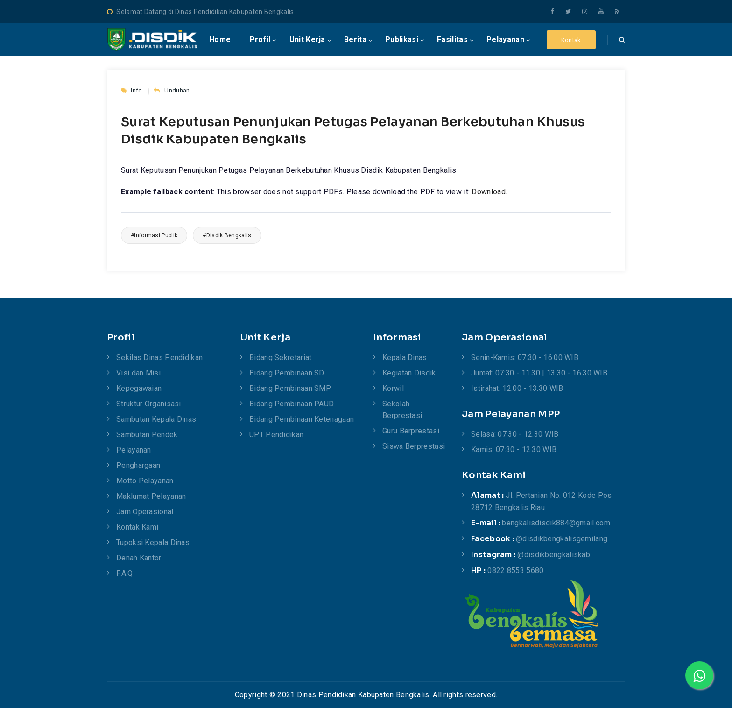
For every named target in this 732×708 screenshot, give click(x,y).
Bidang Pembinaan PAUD (291, 403)
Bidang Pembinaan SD (286, 372)
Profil (260, 39)
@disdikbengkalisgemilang (561, 538)
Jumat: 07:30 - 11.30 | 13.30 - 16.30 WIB (539, 372)
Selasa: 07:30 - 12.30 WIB (515, 434)
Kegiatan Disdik (409, 372)
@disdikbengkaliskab (553, 554)
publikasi (401, 39)
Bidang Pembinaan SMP (290, 388)
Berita (355, 39)
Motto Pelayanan (145, 480)
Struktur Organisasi (148, 403)
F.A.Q (124, 573)
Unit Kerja (307, 39)
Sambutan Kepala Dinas (156, 419)
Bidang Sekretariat (280, 357)
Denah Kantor (139, 557)
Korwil (393, 388)
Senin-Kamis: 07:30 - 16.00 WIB (524, 357)
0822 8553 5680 (515, 570)
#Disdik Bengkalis (227, 235)
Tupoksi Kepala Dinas (153, 542)
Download (488, 191)
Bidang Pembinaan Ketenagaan (301, 419)
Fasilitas (452, 39)
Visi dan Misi (138, 372)
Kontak (571, 39)
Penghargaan (138, 465)
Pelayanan (505, 39)
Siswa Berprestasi (413, 446)
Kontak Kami (137, 527)
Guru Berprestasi (410, 430)
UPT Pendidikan (276, 434)
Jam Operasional (145, 511)
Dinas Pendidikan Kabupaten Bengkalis (363, 694)
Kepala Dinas (404, 357)
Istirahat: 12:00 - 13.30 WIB (517, 388)
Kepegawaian (139, 388)
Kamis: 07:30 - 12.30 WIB (513, 449)
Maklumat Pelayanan (151, 496)
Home (220, 39)
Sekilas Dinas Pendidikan (159, 357)
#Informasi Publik (154, 235)
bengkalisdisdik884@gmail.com (556, 522)
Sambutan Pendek (147, 434)
